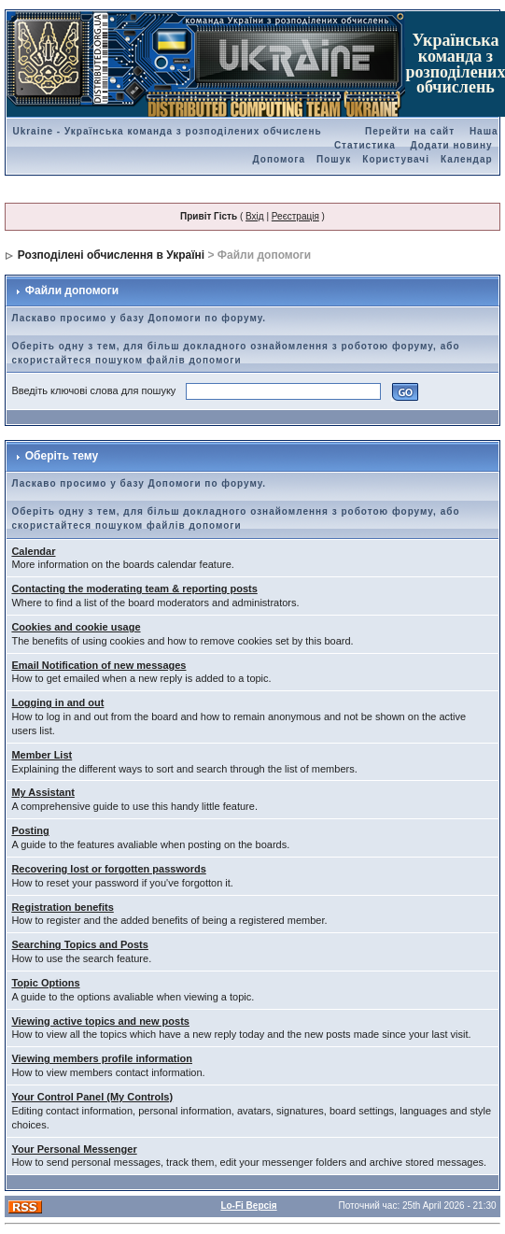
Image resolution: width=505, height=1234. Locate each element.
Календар (467, 159)
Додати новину (452, 145)
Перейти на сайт (410, 131)
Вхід (254, 216)
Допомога (279, 159)
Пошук (333, 159)
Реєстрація (295, 216)
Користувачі (395, 159)
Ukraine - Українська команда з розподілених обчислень (166, 131)
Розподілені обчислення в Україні (111, 255)
